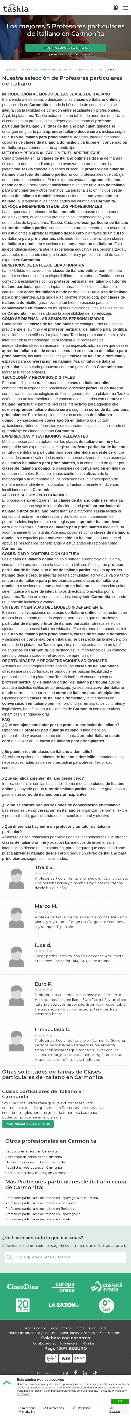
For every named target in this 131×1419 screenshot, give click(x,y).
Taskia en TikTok (95, 1373)
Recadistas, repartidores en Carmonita (33, 1167)
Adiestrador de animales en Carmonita (33, 1157)
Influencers (68, 1343)
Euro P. (43, 984)
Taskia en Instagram (65, 1373)
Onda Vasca (106, 1305)
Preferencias (55, 1408)
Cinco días (22, 1287)
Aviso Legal (97, 1328)
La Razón (64, 1305)
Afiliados (88, 1343)
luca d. (43, 945)
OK (120, 1401)
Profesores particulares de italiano (47, 69)
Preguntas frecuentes (67, 1328)
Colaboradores (44, 1343)
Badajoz (85, 69)
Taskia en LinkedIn (85, 1373)
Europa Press (64, 1287)
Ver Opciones (115, 1409)
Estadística (83, 1408)
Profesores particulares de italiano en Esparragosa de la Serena (51, 1198)
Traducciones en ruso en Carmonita (31, 1151)
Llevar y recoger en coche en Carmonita (35, 1162)
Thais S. (44, 867)
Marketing (28, 1411)
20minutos (22, 1305)
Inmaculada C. (52, 1029)
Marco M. (46, 906)
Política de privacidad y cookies (31, 1333)
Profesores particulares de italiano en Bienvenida (41, 1203)
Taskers (7, 69)
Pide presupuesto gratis (66, 48)
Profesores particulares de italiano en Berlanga (39, 1209)
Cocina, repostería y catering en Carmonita (36, 1173)
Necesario (28, 1408)
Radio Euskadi (106, 1287)
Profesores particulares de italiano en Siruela (37, 1219)
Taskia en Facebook (75, 1373)
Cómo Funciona (34, 1328)
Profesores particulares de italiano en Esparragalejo (42, 1214)
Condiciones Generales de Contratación (90, 1333)
